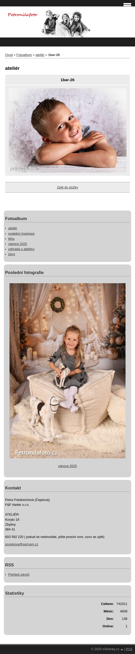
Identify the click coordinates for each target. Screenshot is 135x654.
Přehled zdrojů (18, 574)
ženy (11, 254)
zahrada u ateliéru (21, 249)
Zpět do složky (67, 187)
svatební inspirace (21, 233)
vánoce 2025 (17, 244)
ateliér (40, 55)
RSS (129, 649)
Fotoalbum (24, 55)
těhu (11, 239)
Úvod (9, 55)
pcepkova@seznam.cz (21, 544)
